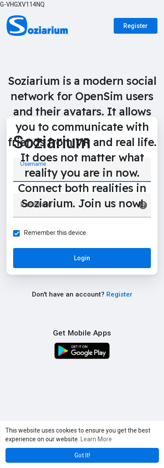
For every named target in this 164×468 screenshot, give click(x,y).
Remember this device (55, 232)
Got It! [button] (82, 455)
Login (82, 258)
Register (135, 25)
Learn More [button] (96, 439)
